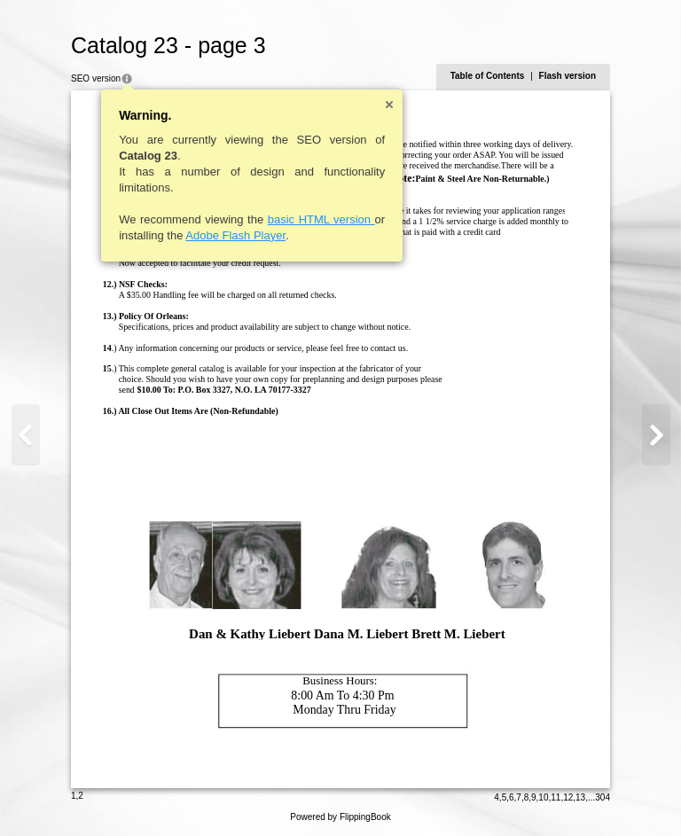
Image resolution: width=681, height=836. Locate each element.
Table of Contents (487, 76)
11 (555, 797)
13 (580, 797)
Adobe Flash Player (235, 235)
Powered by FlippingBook (340, 817)
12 (568, 797)
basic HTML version (321, 219)
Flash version (567, 76)
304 (602, 797)
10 (543, 797)
